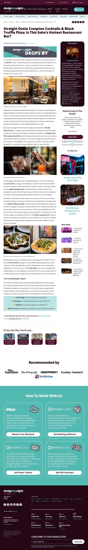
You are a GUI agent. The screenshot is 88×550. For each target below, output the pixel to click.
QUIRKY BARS (73, 16)
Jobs (71, 499)
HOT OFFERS (53, 16)
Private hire (57, 10)
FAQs (32, 501)
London (11, 22)
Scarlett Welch (29, 43)
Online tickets (49, 518)
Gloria (70, 104)
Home (5, 22)
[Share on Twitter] (75, 22)
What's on (50, 10)
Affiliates (46, 499)
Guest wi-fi (62, 529)
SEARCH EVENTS (20, 16)
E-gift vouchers (63, 518)
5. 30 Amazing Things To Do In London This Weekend (78, 270)
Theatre (65, 9)
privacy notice (73, 545)
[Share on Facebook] (73, 22)
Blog (17, 22)
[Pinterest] (11, 504)
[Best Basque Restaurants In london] (72, 195)
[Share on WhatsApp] (81, 22)
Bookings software (36, 518)
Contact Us (78, 499)
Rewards (65, 499)
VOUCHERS (63, 16)
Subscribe (72, 137)
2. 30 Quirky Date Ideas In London (77, 240)
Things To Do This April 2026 (72, 179)
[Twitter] (17, 504)
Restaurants (41, 9)
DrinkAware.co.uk (8, 524)
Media (37, 501)
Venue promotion (77, 519)
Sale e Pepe (68, 102)
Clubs (34, 9)
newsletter (25, 319)
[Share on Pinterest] (78, 22)
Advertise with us (55, 499)
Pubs (30, 9)
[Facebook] (5, 504)
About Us (39, 499)
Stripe (15, 511)
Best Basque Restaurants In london (72, 210)
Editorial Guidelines (56, 501)
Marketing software (50, 527)
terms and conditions (71, 142)
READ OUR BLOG (32, 16)
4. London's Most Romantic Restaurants (78, 259)
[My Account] (78, 2)
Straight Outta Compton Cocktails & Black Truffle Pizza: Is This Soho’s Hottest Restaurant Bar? (47, 22)
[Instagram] (8, 504)
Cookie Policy (45, 501)
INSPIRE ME (43, 16)
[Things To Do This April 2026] (72, 164)
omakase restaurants (68, 91)
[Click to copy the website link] (83, 22)
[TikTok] (20, 504)
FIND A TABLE (9, 16)
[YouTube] (14, 504)
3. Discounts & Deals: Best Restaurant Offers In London (78, 252)
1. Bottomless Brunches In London (77, 230)
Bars (25, 9)
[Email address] (72, 131)
